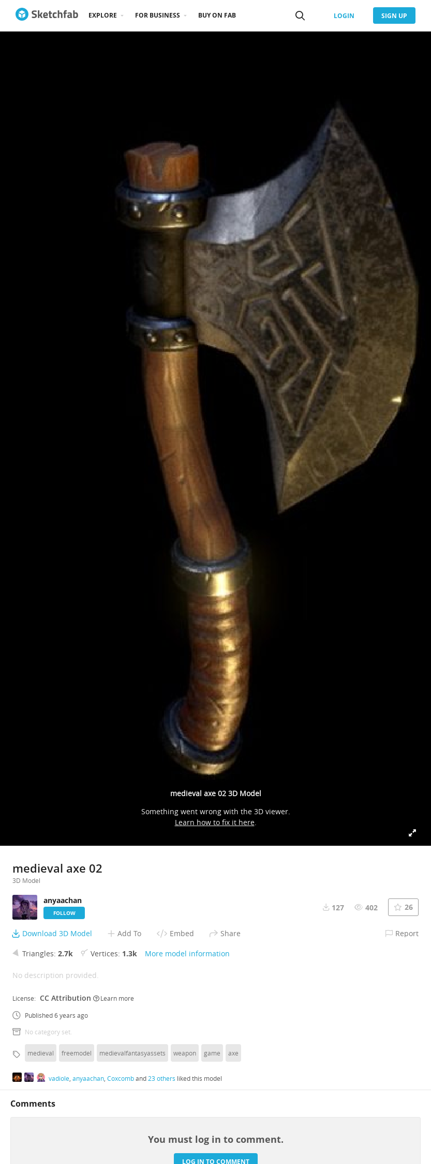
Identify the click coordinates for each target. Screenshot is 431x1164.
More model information (187, 953)
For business (157, 15)
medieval (40, 1053)
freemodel (77, 1053)
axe (233, 1053)
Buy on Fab (217, 15)
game (212, 1053)
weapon (184, 1053)
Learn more (113, 998)
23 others (161, 1078)
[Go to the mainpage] (47, 15)
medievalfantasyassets (132, 1053)
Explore (102, 15)
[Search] (300, 15)
